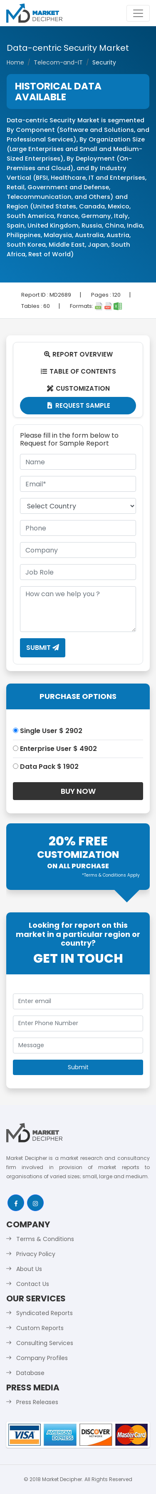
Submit (42, 647)
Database (30, 1373)
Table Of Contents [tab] (78, 371)
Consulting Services (44, 1343)
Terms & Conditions (45, 1239)
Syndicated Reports (44, 1313)
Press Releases (37, 1402)
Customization (78, 388)
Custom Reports (40, 1328)
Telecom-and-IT (58, 62)
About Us (29, 1269)
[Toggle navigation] (138, 13)
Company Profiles (42, 1358)
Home (15, 62)
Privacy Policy (35, 1254)
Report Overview (78, 354)
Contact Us (32, 1284)
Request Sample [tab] (78, 405)
